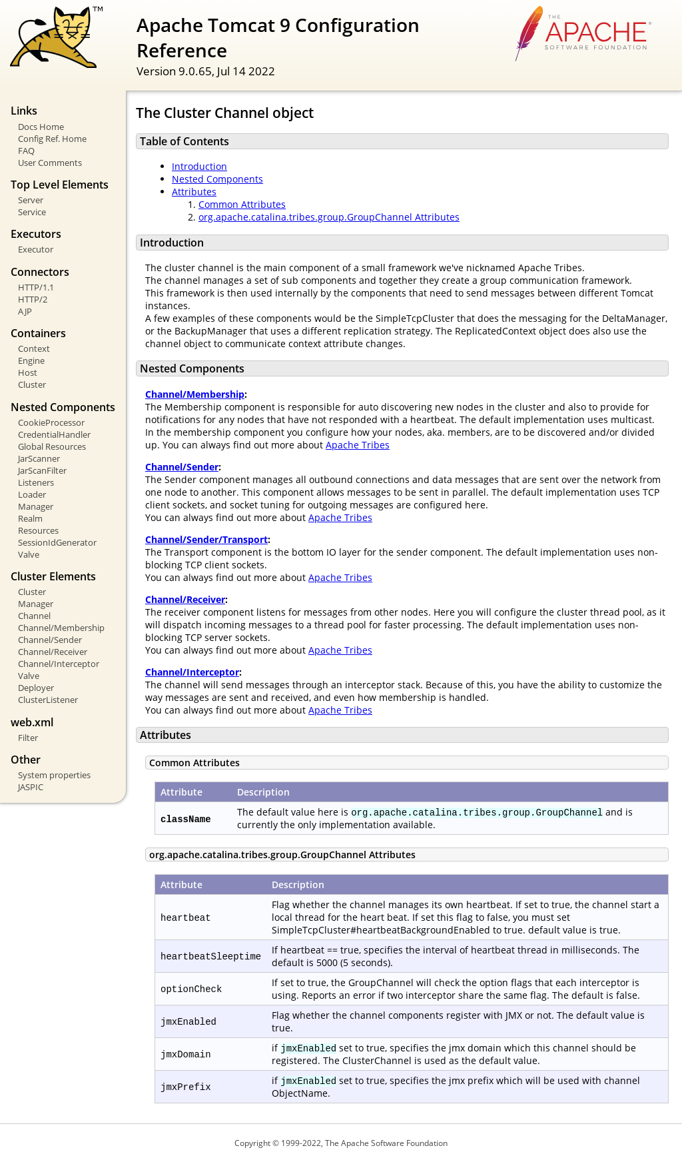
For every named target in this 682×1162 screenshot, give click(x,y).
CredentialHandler (54, 434)
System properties (54, 775)
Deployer (36, 688)
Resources (38, 530)
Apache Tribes (358, 444)
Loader (32, 494)
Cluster (32, 384)
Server (30, 200)
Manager (35, 506)
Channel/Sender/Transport (206, 539)
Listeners (36, 482)
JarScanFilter (42, 470)
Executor (35, 249)
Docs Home (41, 127)
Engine (31, 360)
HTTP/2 (32, 299)
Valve (28, 554)
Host (27, 372)
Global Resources (52, 446)
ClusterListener (48, 700)
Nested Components (217, 179)
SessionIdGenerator (57, 542)
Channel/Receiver (52, 652)
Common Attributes (242, 204)
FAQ (26, 151)
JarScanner (39, 458)
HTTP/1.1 (36, 287)
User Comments (50, 163)
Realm (30, 518)
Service (32, 212)
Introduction (199, 166)
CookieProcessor (51, 422)
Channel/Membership (61, 628)
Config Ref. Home (52, 139)
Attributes (194, 191)
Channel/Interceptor (58, 664)
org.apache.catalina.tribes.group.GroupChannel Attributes (329, 217)
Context (34, 348)
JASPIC (30, 787)
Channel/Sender (50, 640)
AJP (25, 311)
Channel (34, 616)
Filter (28, 738)
